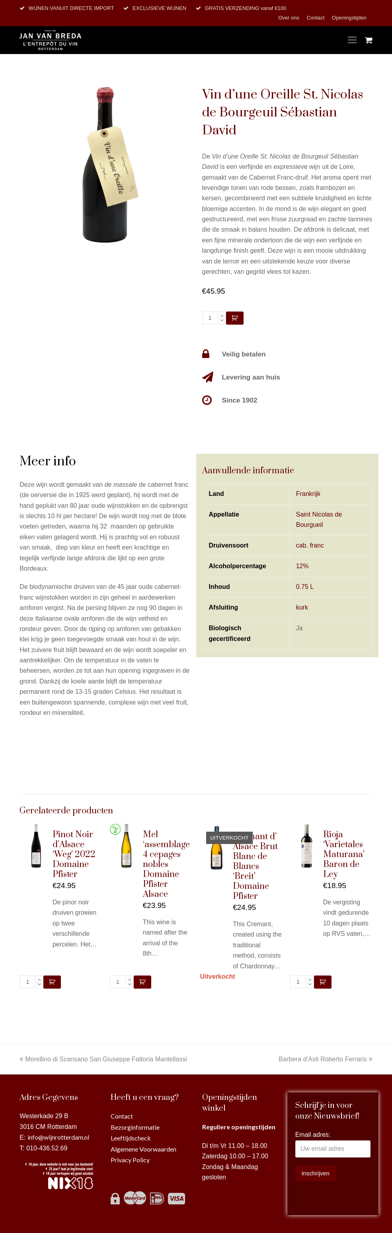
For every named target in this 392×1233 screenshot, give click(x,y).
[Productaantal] (210, 318)
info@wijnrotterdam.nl (58, 1137)
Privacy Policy (130, 1159)
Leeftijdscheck (131, 1138)
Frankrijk (308, 493)
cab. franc (310, 545)
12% (302, 566)
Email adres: (313, 1134)
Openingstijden (349, 18)
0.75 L (305, 586)
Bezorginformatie (135, 1127)
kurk (302, 607)
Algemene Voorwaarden (143, 1149)
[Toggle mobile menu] (352, 40)
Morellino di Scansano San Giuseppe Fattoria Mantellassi (103, 1059)
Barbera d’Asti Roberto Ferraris (325, 1059)
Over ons (289, 18)
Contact (316, 18)
